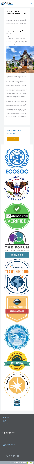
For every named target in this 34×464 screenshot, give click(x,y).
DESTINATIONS (12, 138)
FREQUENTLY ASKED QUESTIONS (9, 444)
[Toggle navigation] (31, 3)
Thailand (10, 22)
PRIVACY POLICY (6, 423)
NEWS (4, 421)
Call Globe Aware (5, 435)
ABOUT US (5, 442)
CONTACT (5, 420)
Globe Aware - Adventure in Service (18, 462)
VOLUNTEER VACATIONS (7, 418)
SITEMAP (4, 447)
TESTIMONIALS (6, 445)
